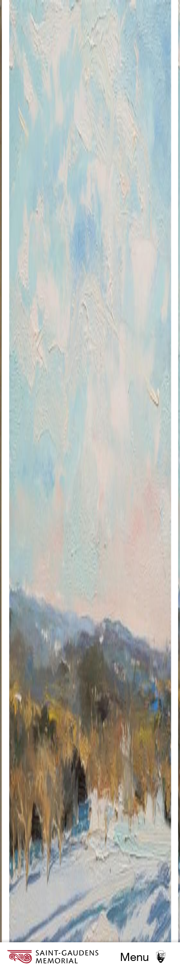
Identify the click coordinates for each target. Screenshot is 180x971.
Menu (134, 956)
